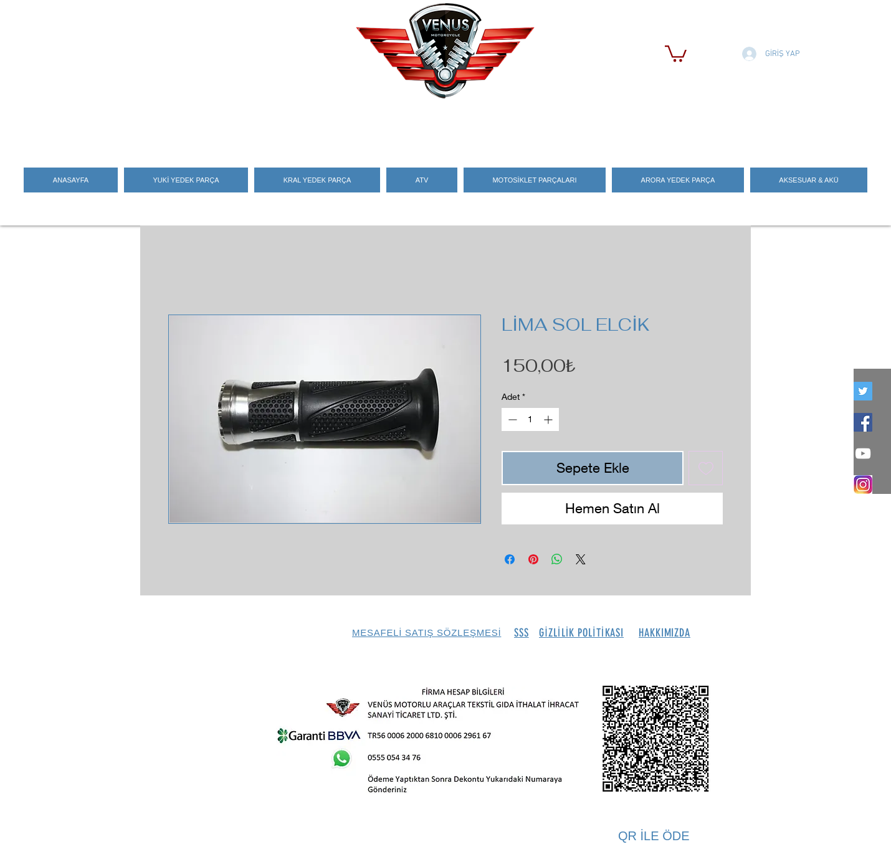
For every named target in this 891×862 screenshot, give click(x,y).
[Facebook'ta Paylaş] (509, 559)
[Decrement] (511, 419)
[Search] (738, 125)
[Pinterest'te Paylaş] (533, 559)
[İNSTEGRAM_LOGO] (863, 484)
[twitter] (863, 391)
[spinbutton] (530, 419)
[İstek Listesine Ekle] (705, 468)
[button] (676, 53)
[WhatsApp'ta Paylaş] (557, 559)
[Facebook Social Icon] (863, 422)
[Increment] (549, 419)
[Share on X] (580, 559)
